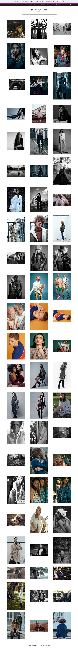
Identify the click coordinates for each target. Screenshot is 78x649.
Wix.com (49, 645)
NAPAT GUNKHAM (39, 10)
